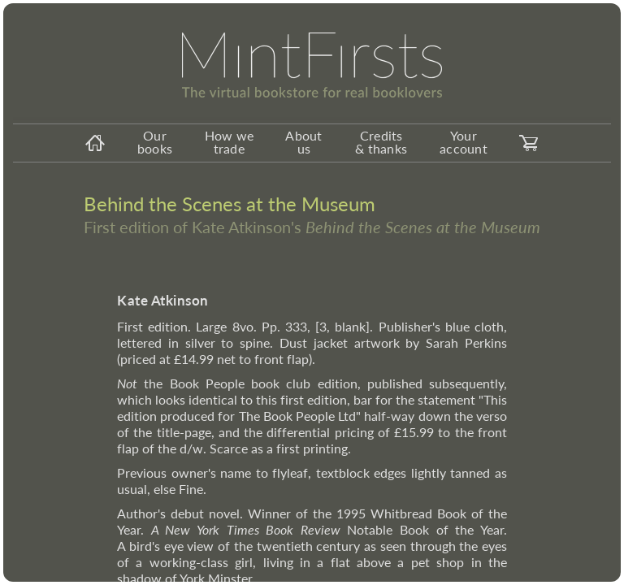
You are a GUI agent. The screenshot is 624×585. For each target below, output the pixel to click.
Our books (154, 142)
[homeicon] (95, 143)
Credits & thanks (381, 142)
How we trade (229, 142)
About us (303, 142)
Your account (464, 142)
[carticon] (529, 143)
